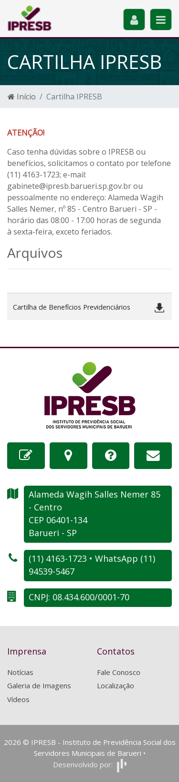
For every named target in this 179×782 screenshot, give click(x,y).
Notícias (20, 672)
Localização (115, 685)
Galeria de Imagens (39, 685)
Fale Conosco (118, 672)
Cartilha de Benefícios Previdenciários (71, 307)
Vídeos (18, 699)
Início (22, 96)
